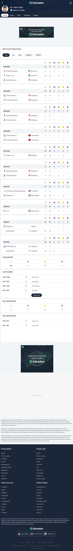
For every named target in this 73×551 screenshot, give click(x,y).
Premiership (4, 473)
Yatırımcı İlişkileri (42, 542)
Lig (13, 55)
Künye (22, 542)
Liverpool (39, 490)
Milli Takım (38, 55)
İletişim (51, 542)
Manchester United (6, 467)
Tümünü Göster (36, 295)
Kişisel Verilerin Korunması (20, 546)
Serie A (3, 453)
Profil (18, 15)
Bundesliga (4, 470)
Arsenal (38, 495)
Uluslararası (28, 55)
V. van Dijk (3, 504)
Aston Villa (39, 509)
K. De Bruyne (4, 495)
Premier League (5, 456)
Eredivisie (39, 464)
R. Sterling (4, 512)
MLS (37, 467)
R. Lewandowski (5, 501)
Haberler (35, 15)
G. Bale (3, 509)
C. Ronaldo (4, 487)
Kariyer (5, 15)
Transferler (27, 15)
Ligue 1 (38, 461)
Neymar (3, 490)
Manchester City (5, 464)
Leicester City (40, 504)
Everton (38, 512)
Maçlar (12, 15)
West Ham (39, 507)
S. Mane (3, 476)
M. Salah (3, 461)
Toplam (6, 55)
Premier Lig (39, 470)
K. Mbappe (4, 458)
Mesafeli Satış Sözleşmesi (37, 546)
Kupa (20, 55)
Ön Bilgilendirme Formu (53, 546)
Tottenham (39, 498)
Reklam (27, 542)
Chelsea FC (4, 478)
